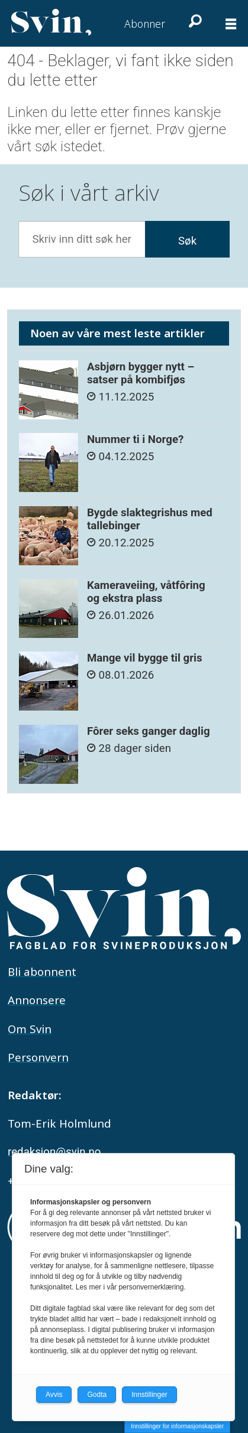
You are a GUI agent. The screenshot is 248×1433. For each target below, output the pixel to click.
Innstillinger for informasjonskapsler (177, 1426)
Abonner (144, 24)
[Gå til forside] (51, 22)
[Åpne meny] (231, 24)
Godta (97, 1394)
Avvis (54, 1394)
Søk (187, 241)
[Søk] (193, 20)
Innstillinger (149, 1394)
